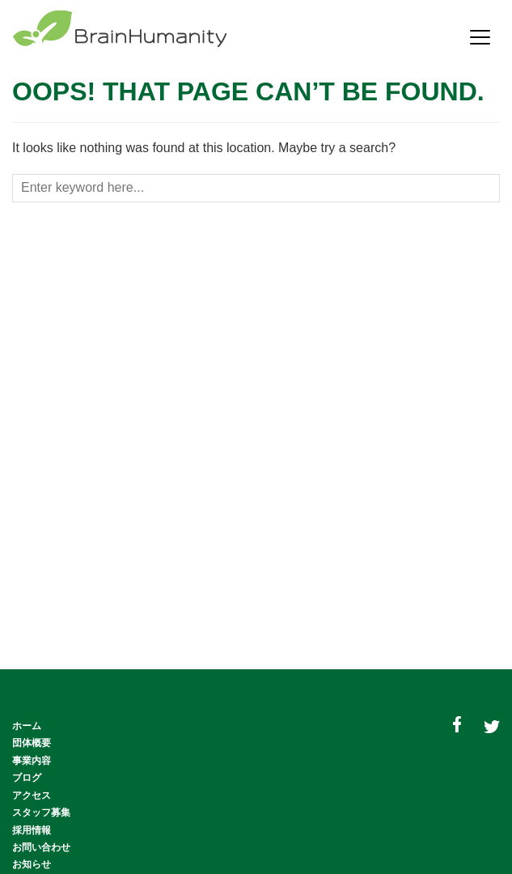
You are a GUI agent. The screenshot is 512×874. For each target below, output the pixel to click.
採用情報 (31, 830)
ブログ (26, 777)
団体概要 (31, 743)
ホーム (26, 726)
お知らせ (31, 864)
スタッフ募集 (41, 812)
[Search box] (256, 188)
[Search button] (488, 190)
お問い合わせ (41, 847)
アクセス (31, 795)
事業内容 (31, 760)
